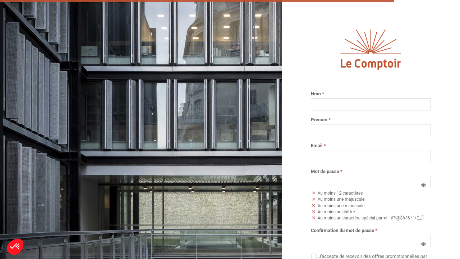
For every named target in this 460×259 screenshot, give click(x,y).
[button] (423, 184)
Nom (317, 93)
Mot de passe (326, 171)
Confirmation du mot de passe (344, 230)
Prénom (321, 119)
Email (318, 145)
